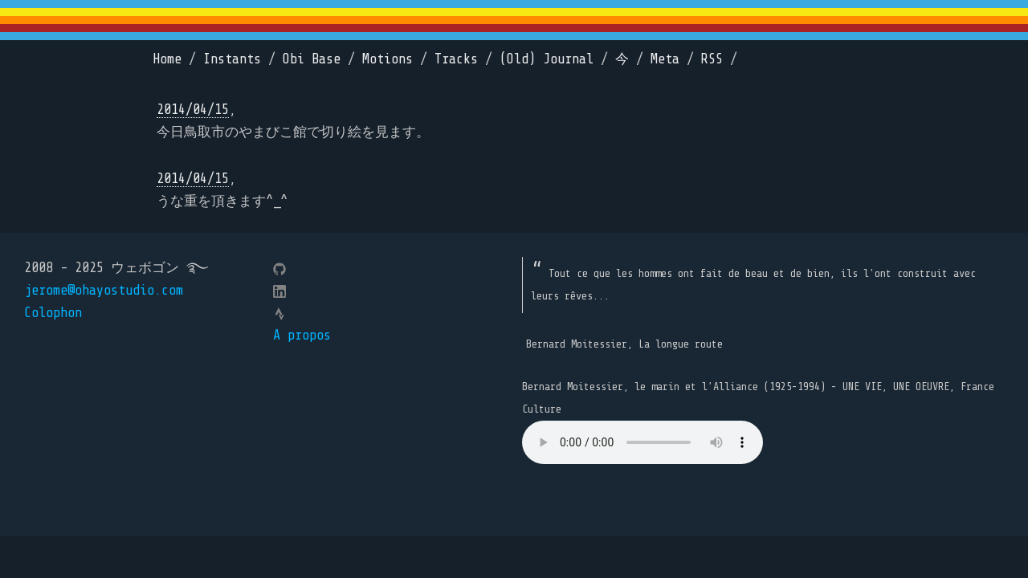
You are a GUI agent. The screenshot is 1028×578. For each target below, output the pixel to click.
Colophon (53, 312)
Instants (232, 59)
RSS (712, 59)
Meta (665, 59)
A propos (302, 335)
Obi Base (312, 59)
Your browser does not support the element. (642, 442)
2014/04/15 (193, 109)
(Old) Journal (547, 59)
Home (167, 59)
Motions (387, 59)
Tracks (456, 59)
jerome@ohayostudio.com (103, 290)
